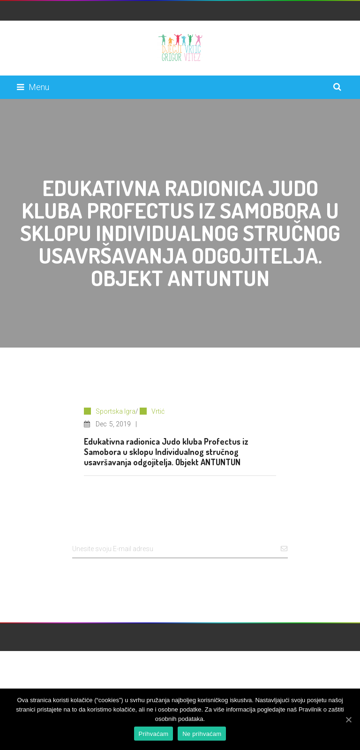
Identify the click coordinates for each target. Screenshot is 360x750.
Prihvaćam (154, 733)
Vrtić (158, 411)
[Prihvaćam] (348, 719)
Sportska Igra (115, 411)
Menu (33, 87)
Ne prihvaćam (201, 733)
